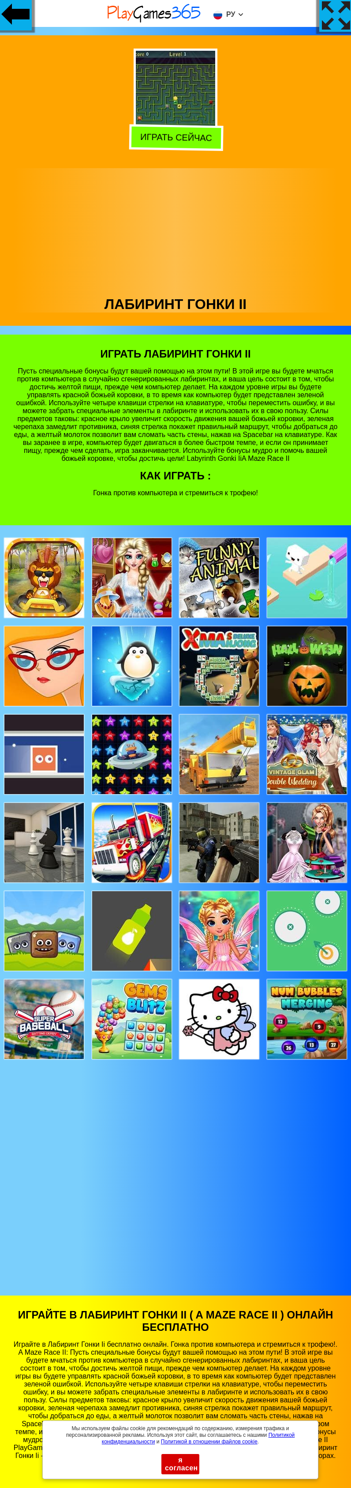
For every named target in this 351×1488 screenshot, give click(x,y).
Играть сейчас (176, 138)
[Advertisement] (175, 230)
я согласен (181, 1464)
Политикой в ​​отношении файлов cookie (209, 1442)
